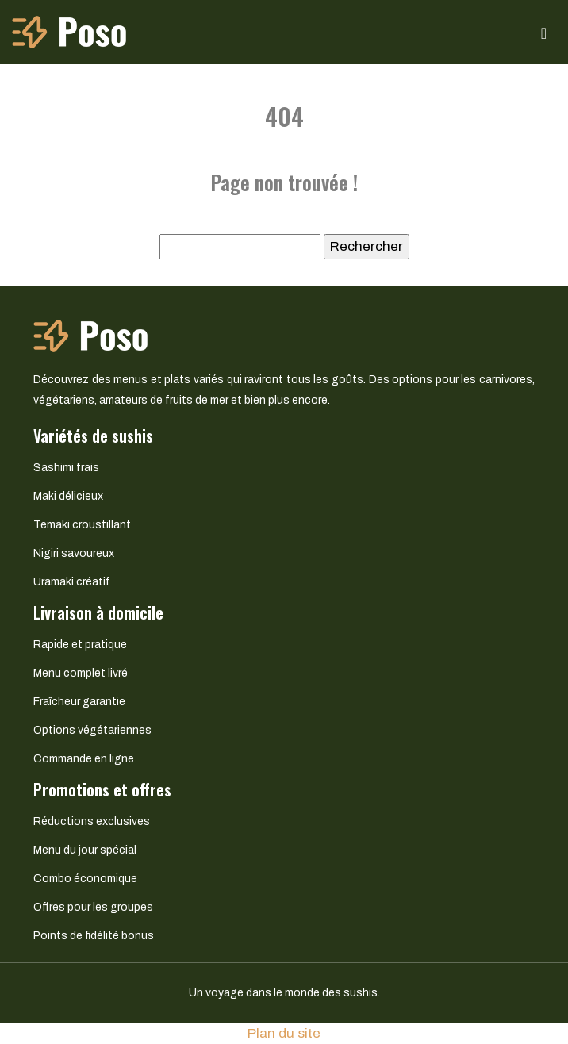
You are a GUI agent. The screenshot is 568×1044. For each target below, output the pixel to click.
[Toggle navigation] (544, 32)
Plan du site (284, 1033)
